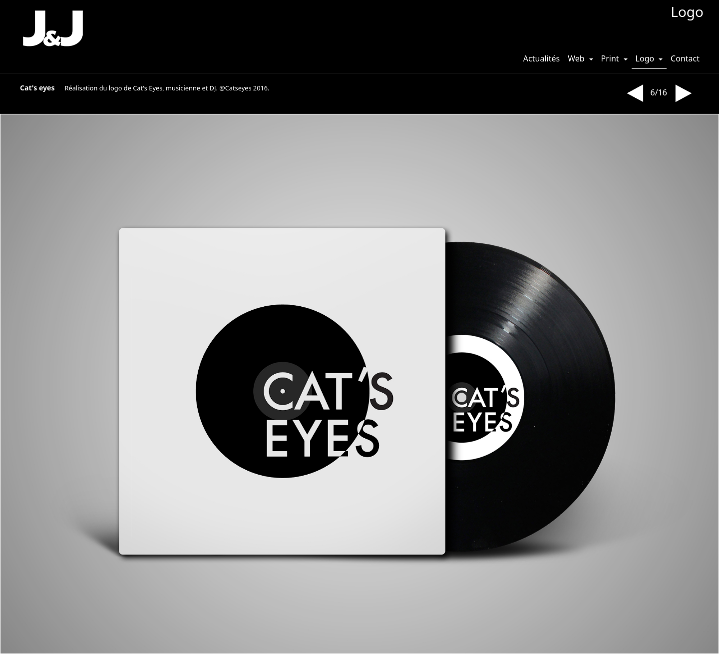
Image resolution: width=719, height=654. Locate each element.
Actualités (541, 58)
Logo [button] (646, 58)
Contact (685, 58)
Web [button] (577, 58)
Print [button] (611, 58)
